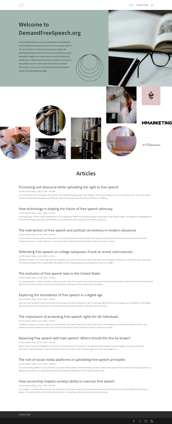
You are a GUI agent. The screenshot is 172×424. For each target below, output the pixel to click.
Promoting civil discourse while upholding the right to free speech (69, 187)
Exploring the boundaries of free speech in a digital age (61, 295)
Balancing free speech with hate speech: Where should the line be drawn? (75, 338)
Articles (52, 191)
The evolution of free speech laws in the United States (59, 273)
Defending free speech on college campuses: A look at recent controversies (76, 251)
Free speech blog (28, 191)
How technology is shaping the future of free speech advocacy (66, 208)
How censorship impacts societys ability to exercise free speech (67, 381)
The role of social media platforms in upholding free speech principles (72, 359)
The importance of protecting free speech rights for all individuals (68, 316)
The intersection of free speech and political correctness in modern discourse (77, 230)
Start (131, 5)
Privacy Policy (142, 5)
